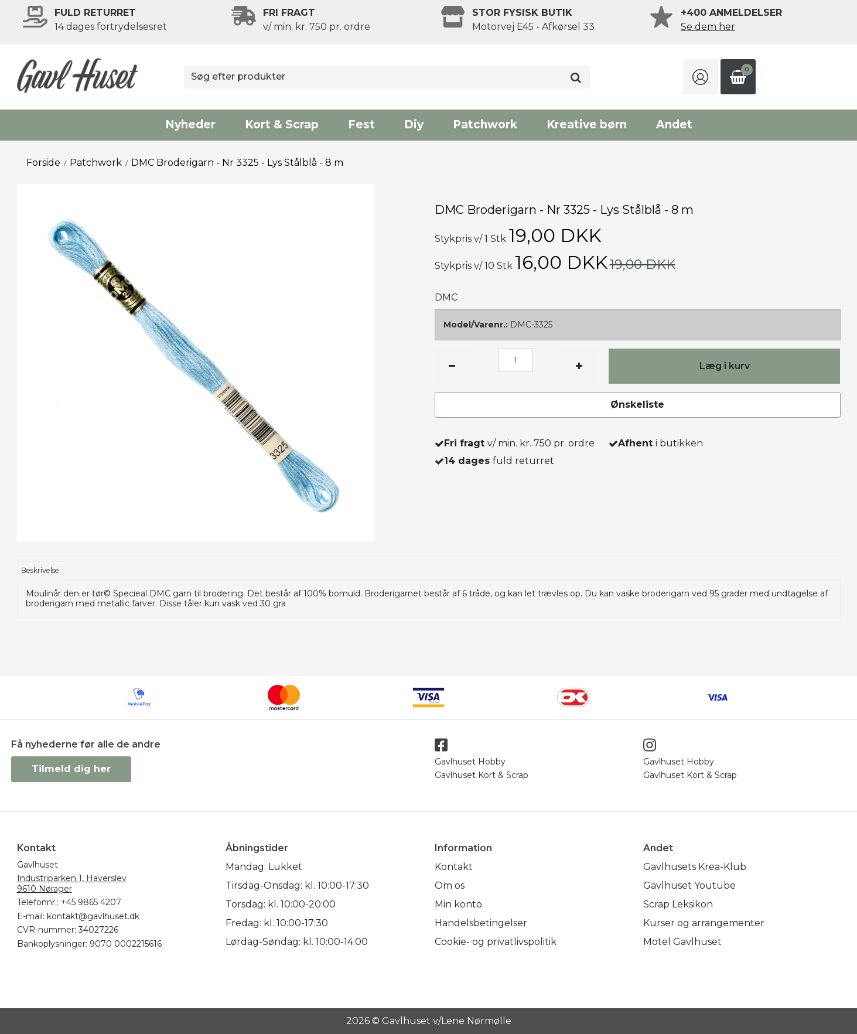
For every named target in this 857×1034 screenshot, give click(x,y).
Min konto (458, 904)
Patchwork (485, 124)
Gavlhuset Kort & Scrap (481, 775)
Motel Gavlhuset (682, 941)
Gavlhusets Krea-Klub (694, 866)
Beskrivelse (40, 570)
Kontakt (454, 866)
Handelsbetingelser (481, 923)
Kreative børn (587, 124)
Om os (450, 885)
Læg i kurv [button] (724, 365)
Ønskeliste (637, 404)
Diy (414, 124)
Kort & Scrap (282, 124)
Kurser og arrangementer (703, 923)
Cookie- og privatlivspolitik (495, 941)
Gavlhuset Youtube (689, 885)
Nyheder (190, 124)
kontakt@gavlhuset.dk (93, 916)
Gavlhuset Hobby (470, 761)
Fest (361, 124)
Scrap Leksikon (678, 904)
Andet (674, 124)
